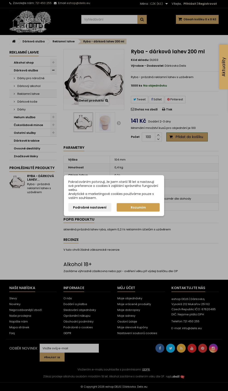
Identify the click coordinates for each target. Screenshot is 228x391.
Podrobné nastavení (89, 207)
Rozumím (138, 207)
